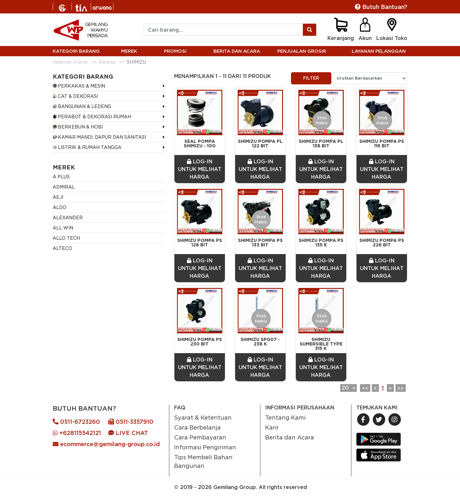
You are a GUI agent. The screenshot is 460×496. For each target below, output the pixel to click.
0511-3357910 (130, 421)
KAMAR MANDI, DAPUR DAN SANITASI (99, 137)
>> (400, 388)
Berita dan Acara (289, 437)
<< (365, 388)
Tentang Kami (285, 417)
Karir (272, 427)
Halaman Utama (70, 62)
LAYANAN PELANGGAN (379, 51)
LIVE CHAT (128, 433)
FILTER (311, 78)
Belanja (107, 62)
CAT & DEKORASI (75, 96)
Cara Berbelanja (197, 427)
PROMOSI (175, 51)
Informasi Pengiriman (205, 447)
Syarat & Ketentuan (203, 417)
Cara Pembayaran (200, 437)
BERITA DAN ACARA (236, 51)
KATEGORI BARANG (76, 51)
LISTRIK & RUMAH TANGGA (87, 147)
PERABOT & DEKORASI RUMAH (92, 116)
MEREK (129, 51)
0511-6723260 (76, 421)
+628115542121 (77, 433)
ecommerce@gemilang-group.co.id (106, 444)
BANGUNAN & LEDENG (82, 106)
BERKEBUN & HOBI (78, 126)
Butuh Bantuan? (381, 7)
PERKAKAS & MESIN (79, 86)
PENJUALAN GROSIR (301, 51)
